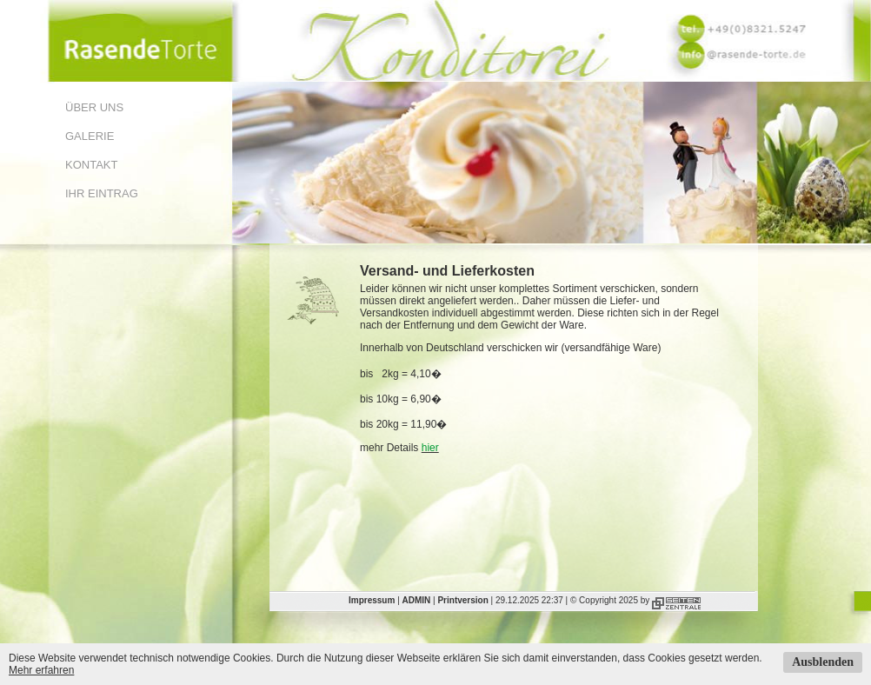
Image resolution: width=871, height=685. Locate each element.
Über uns (94, 107)
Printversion (462, 600)
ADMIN (416, 600)
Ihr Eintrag (101, 193)
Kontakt (91, 164)
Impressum (372, 600)
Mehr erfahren (41, 670)
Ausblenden (823, 661)
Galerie (89, 136)
